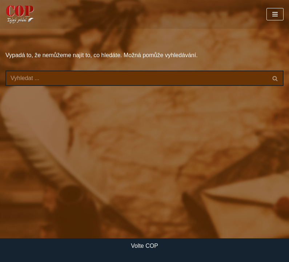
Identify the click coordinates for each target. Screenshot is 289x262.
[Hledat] (136, 78)
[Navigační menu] (275, 14)
